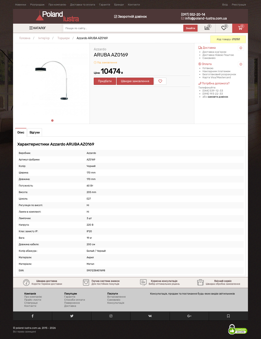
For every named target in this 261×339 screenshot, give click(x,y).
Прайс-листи (32, 299)
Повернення (72, 302)
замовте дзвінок (218, 96)
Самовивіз (113, 299)
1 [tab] (52, 121)
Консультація (115, 302)
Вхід (225, 4)
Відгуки (35, 132)
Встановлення (116, 296)
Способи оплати (74, 299)
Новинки (20, 4)
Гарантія (104, 4)
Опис (20, 132)
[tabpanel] (52, 80)
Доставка (70, 305)
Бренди (119, 4)
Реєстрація (239, 4)
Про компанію (57, 4)
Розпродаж (37, 4)
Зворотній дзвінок (130, 17)
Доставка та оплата (82, 4)
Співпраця (31, 302)
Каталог (39, 28)
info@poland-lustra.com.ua (206, 18)
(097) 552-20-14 (193, 15)
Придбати (105, 81)
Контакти (134, 4)
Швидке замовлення (135, 81)
